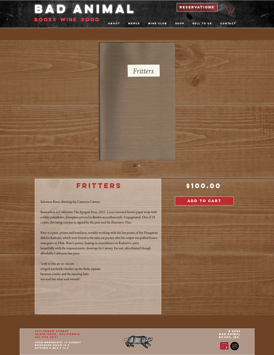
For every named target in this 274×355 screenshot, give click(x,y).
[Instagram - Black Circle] (234, 346)
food (90, 20)
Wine (68, 20)
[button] (229, 9)
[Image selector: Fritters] (135, 166)
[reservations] (197, 7)
